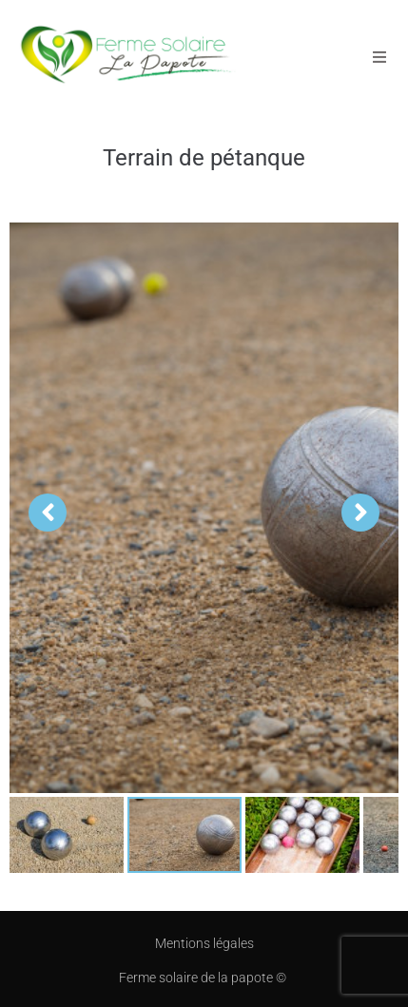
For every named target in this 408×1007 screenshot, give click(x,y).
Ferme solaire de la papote (197, 977)
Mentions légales (204, 943)
